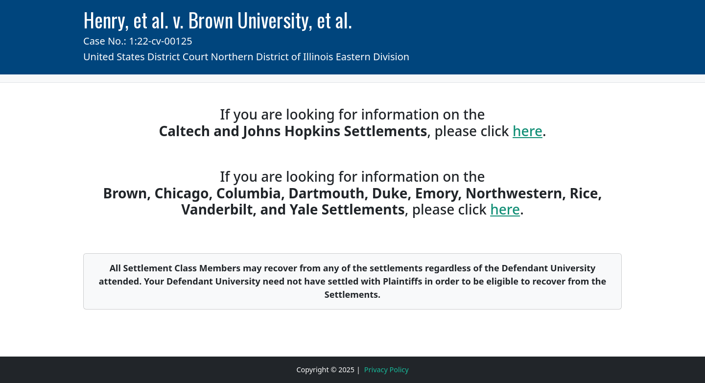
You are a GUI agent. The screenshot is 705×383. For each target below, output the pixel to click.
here (527, 130)
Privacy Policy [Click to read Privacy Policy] (386, 369)
